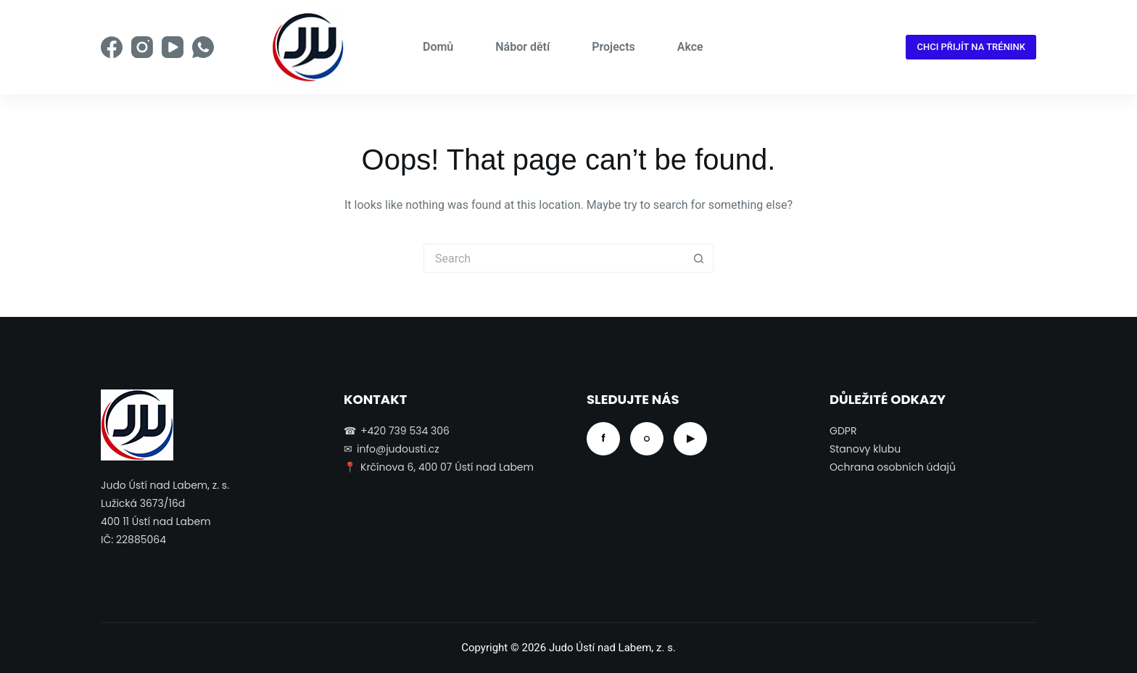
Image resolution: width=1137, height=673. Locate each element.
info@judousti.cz (398, 449)
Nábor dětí (522, 47)
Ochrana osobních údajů (893, 467)
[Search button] (699, 258)
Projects (613, 47)
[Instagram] (142, 47)
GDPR (843, 431)
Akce (690, 47)
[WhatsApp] (203, 47)
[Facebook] (112, 47)
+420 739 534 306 (405, 431)
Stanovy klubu (865, 449)
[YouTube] (172, 47)
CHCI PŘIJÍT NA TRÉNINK (971, 46)
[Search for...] (554, 258)
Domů (438, 47)
